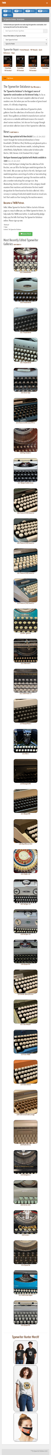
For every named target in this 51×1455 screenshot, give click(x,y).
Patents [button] (7, 15)
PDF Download (8, 70)
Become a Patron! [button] (25, 234)
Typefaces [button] (43, 11)
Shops (13, 53)
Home (5, 78)
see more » (17, 245)
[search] (25, 40)
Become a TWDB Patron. (14, 203)
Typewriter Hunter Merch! (25, 1337)
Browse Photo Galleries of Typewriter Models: (15, 36)
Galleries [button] (29, 11)
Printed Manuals (24, 50)
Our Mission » (36, 87)
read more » (14, 132)
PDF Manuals (34, 50)
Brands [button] (7, 11)
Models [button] (18, 11)
